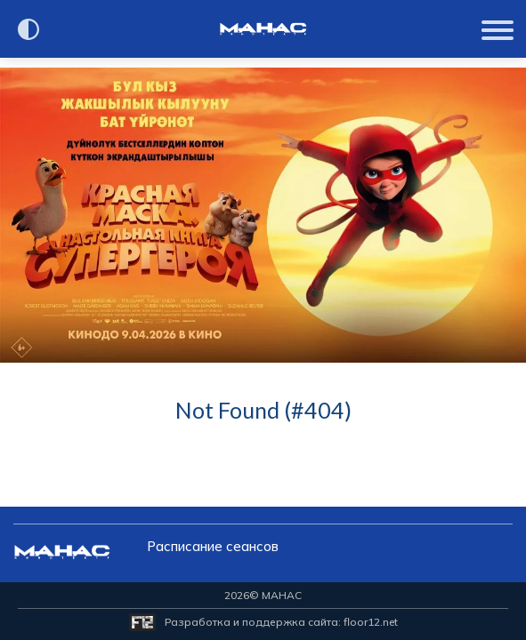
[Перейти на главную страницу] (263, 29)
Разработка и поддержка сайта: (281, 621)
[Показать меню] (499, 29)
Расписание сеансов (213, 546)
